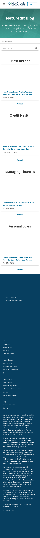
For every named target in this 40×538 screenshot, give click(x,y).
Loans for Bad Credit (10, 366)
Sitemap (5, 408)
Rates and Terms (8, 354)
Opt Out (5, 392)
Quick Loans (7, 373)
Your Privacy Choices (12, 395)
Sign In (32, 4)
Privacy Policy (7, 382)
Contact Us (6, 344)
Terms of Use (7, 379)
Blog (4, 402)
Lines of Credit (8, 363)
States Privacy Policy (10, 386)
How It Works (7, 347)
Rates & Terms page (19, 461)
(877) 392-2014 (11, 297)
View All (20, 104)
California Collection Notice (12, 389)
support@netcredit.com (14, 300)
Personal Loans (8, 360)
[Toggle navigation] (4, 4)
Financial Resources (9, 405)
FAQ (4, 341)
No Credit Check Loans (10, 370)
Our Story (6, 350)
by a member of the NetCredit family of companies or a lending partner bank (18, 442)
